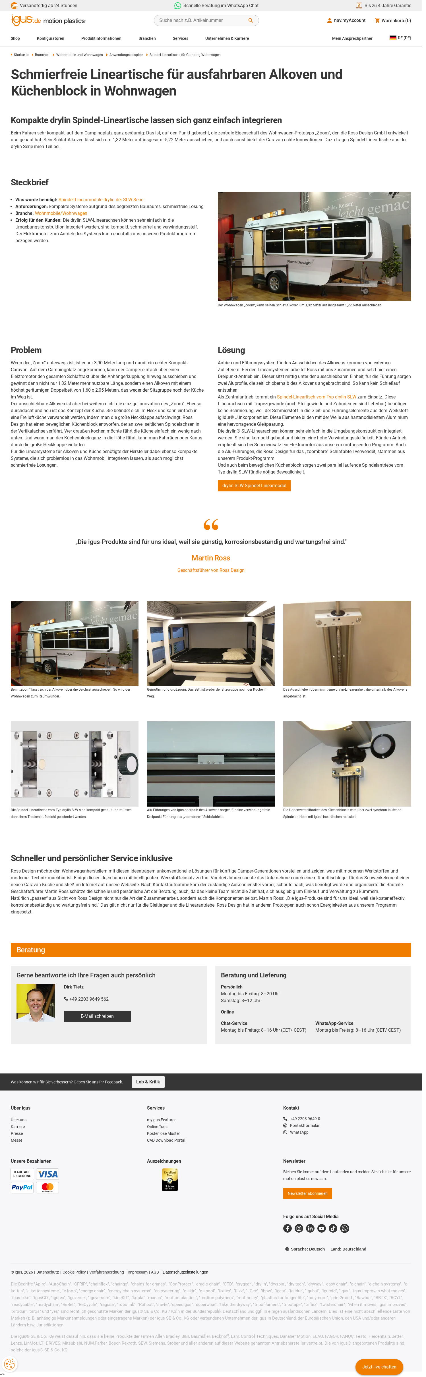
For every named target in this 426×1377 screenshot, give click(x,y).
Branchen (147, 38)
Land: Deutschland (348, 1249)
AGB (155, 1272)
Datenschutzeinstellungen (185, 1272)
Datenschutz (47, 1272)
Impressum (138, 1272)
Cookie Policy (74, 1272)
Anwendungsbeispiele (124, 55)
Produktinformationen (101, 38)
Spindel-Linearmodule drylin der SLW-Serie (101, 199)
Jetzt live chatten (379, 1367)
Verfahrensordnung (106, 1272)
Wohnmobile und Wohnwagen (78, 55)
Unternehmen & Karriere (227, 38)
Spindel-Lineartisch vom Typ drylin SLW (316, 397)
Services (180, 38)
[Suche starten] (250, 20)
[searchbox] (202, 20)
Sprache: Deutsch (305, 1249)
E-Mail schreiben (97, 1016)
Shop (15, 38)
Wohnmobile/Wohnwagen (61, 213)
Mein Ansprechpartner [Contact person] (352, 38)
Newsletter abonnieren (308, 1193)
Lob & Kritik (148, 1082)
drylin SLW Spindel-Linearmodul (254, 485)
